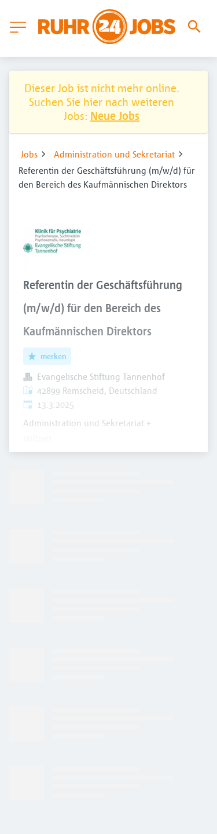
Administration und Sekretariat (114, 154)
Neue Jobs (114, 115)
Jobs (29, 154)
